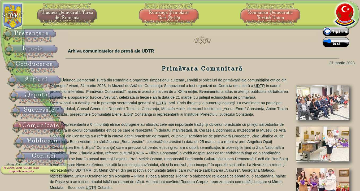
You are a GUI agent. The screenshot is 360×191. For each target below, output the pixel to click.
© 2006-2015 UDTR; (34, 171)
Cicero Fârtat (38, 168)
